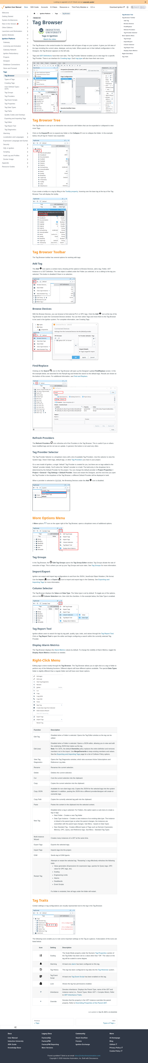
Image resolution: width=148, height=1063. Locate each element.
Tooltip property (71, 191)
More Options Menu (128, 35)
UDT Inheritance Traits (73, 995)
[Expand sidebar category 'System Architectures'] (27, 20)
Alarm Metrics (59, 650)
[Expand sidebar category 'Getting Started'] (27, 16)
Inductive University (15, 1041)
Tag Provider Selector (130, 32)
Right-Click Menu (127, 53)
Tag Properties (101, 953)
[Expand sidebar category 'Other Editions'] (27, 27)
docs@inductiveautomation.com (87, 1056)
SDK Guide (34, 7)
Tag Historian (103, 970)
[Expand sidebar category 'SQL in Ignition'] (27, 148)
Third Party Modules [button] (79, 7)
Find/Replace (128, 26)
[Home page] (34, 13)
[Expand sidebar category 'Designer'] (27, 61)
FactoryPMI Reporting (50, 1044)
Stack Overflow (82, 1038)
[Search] (138, 7)
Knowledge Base (14, 1048)
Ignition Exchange (83, 1044)
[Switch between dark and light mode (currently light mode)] (127, 7)
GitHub (113, 1044)
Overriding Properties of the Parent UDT (91, 1003)
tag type (79, 58)
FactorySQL (46, 1038)
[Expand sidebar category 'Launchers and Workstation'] (27, 31)
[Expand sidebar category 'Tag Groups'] (27, 92)
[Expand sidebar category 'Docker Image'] (27, 159)
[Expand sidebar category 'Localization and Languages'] (27, 137)
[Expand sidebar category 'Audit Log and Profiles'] (27, 155)
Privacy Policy (116, 1048)
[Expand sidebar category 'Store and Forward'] (27, 68)
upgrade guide (88, 2)
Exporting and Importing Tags (68, 754)
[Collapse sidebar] (15, 1027)
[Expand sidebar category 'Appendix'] (27, 163)
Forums (79, 1041)
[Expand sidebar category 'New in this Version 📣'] (27, 24)
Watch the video (49, 39)
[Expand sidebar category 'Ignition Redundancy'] (27, 53)
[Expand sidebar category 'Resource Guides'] (27, 166)
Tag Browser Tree (127, 14)
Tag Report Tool (107, 633)
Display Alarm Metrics (130, 50)
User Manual (13, 1038)
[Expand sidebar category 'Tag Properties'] (27, 103)
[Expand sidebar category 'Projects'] (27, 57)
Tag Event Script (78, 977)
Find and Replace (80, 376)
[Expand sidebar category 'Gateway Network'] (27, 49)
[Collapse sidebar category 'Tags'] (27, 72)
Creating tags (65, 58)
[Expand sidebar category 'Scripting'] (27, 152)
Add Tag (126, 20)
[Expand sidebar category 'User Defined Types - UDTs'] (27, 88)
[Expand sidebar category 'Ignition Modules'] (27, 35)
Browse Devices (129, 23)
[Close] (145, 2)
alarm (74, 964)
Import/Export (128, 41)
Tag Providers (77, 460)
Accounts (44, 7)
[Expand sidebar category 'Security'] (27, 144)
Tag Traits (125, 56)
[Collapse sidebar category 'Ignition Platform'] (27, 38)
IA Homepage (115, 1038)
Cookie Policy (116, 1051)
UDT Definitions (46, 56)
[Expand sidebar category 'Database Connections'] (27, 64)
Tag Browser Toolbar (128, 17)
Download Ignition (117, 7)
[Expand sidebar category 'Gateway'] (27, 42)
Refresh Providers (129, 29)
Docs (26, 7)
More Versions (47, 1048)
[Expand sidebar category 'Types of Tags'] (27, 79)
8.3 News (53, 7)
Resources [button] (63, 7)
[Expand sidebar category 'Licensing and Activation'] (27, 46)
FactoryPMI (46, 1041)
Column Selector (129, 44)
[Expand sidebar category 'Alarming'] (27, 133)
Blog (111, 1041)
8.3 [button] (92, 7)
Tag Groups (96, 565)
